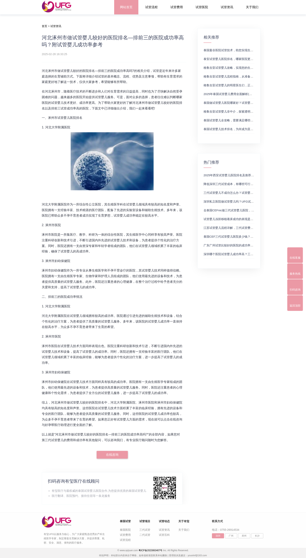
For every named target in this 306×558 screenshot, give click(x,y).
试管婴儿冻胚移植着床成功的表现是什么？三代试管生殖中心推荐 (246, 219)
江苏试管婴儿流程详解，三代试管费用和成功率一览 (237, 227)
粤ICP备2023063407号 (151, 550)
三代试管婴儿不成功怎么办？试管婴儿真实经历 (234, 192)
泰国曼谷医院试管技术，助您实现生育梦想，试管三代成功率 (243, 50)
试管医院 (202, 7)
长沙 (257, 535)
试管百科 (164, 534)
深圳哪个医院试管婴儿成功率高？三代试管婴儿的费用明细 (242, 254)
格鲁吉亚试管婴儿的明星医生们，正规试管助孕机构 (237, 85)
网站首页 (126, 7)
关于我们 (252, 7)
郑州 (244, 535)
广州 (231, 535)
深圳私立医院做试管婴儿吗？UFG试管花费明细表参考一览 (242, 201)
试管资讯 (227, 7)
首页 (44, 26)
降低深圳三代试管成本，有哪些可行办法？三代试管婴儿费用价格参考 (249, 184)
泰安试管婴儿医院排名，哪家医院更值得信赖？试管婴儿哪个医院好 (247, 59)
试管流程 (151, 7)
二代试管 (144, 534)
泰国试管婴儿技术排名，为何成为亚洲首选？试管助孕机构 (242, 129)
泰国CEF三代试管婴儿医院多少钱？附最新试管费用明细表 (242, 236)
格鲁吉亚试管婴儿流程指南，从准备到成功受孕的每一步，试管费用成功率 (252, 76)
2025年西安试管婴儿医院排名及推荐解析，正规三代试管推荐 (243, 175)
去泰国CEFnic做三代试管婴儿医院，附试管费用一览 (238, 210)
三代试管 (144, 529)
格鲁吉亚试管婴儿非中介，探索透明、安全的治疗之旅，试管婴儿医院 (249, 111)
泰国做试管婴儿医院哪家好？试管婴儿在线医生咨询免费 (240, 102)
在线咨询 (112, 454)
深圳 (218, 535)
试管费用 (176, 7)
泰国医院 (125, 529)
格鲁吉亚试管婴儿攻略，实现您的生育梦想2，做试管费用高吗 (244, 67)
